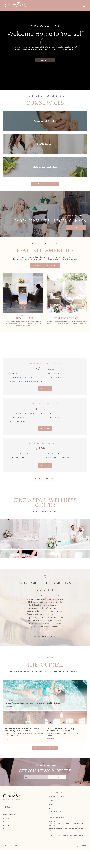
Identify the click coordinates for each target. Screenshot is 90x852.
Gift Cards (6, 820)
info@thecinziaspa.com (55, 802)
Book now (6, 823)
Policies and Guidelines (9, 816)
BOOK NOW (45, 389)
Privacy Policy (7, 827)
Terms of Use (7, 830)
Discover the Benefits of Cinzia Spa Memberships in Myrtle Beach (61, 731)
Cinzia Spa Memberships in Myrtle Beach (22, 731)
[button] (43, 233)
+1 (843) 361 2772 (53, 806)
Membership (6, 813)
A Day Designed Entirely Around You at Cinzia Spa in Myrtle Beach (33, 704)
